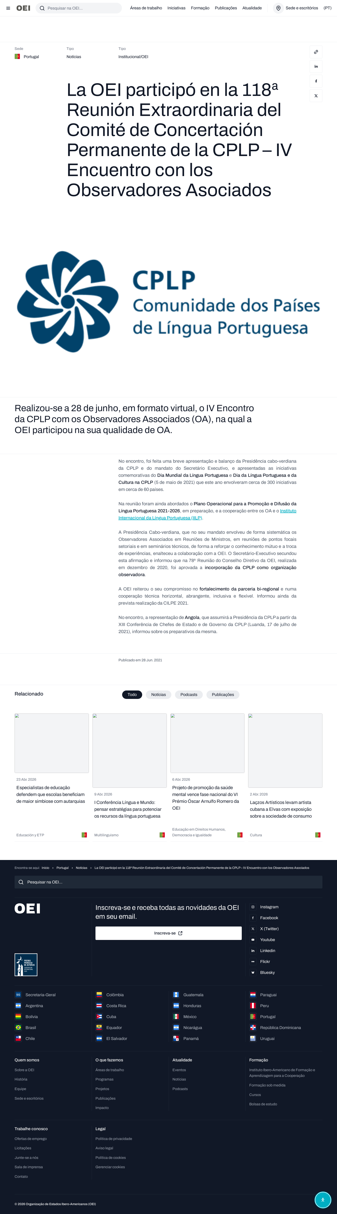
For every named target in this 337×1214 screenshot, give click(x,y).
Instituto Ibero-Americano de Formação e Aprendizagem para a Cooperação (282, 1073)
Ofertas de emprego (31, 1139)
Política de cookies (110, 1158)
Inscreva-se (168, 933)
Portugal (63, 868)
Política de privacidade (113, 1139)
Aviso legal (104, 1148)
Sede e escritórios (29, 1098)
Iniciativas (176, 8)
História (21, 1079)
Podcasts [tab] (188, 694)
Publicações (226, 8)
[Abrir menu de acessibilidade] (323, 1200)
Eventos (179, 1070)
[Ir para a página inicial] (23, 8)
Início (45, 868)
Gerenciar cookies (110, 1167)
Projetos (102, 1089)
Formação (200, 8)
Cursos (255, 1095)
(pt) (328, 8)
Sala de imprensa (29, 1167)
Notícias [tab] (158, 694)
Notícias (81, 868)
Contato (21, 1176)
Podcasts (180, 1089)
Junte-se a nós (26, 1158)
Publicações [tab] (223, 694)
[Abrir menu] (8, 8)
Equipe (20, 1089)
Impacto (102, 1108)
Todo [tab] (132, 694)
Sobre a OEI (24, 1070)
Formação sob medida (267, 1085)
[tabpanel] (168, 778)
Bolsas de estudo (263, 1104)
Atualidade (252, 8)
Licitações (23, 1148)
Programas (104, 1079)
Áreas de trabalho (146, 8)
